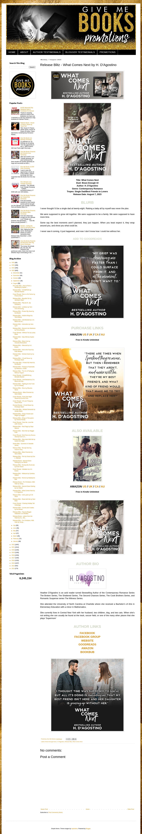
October (15, 278)
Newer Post (44, 809)
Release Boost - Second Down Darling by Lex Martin (22, 461)
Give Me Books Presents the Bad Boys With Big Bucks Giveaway (27, 242)
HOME (11, 52)
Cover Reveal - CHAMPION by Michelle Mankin (22, 376)
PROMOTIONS (107, 52)
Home (88, 809)
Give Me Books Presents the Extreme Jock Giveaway (27, 153)
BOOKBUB (87, 652)
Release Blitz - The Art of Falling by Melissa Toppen (23, 371)
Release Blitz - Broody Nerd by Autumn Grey (22, 448)
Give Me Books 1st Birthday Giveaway (26, 138)
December (16, 273)
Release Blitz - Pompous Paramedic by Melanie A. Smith (24, 367)
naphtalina (74, 828)
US (84, 334)
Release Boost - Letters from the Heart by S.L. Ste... (22, 517)
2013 (13, 568)
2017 (13, 558)
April (14, 533)
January (15, 541)
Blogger (88, 828)
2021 (13, 547)
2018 (13, 555)
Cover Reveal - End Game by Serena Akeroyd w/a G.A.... (24, 436)
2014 (13, 566)
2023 (13, 270)
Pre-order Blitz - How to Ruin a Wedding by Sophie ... (22, 286)
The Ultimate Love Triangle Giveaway (26, 182)
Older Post (131, 809)
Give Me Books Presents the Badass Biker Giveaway (27, 212)
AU (103, 334)
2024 (13, 268)
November (16, 275)
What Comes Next (78, 741)
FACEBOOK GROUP (87, 636)
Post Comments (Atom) (55, 812)
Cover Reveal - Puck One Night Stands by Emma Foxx (22, 397)
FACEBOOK (87, 633)
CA (97, 334)
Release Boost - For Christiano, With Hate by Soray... (24, 482)
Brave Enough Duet (50, 741)
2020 (13, 550)
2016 (13, 560)
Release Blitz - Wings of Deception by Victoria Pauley (23, 418)
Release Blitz (68, 741)
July (14, 525)
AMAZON (87, 648)
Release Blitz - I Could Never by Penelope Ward (22, 359)
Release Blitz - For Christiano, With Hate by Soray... (23, 521)
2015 (13, 563)
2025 (13, 265)
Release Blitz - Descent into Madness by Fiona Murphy (24, 329)
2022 (13, 544)
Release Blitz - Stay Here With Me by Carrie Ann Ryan (24, 440)
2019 (13, 552)
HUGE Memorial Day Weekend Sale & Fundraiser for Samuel (27, 109)
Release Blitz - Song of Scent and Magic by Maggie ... (23, 414)
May (14, 531)
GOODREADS (87, 644)
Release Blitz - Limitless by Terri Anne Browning (22, 307)
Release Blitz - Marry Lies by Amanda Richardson (21, 342)
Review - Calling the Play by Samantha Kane (27, 226)
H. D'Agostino (60, 741)
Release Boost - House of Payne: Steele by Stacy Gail (27, 124)
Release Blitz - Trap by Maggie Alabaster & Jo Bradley (22, 512)
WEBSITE (87, 640)
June (14, 528)
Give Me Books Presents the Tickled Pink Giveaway (27, 197)
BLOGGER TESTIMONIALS (80, 52)
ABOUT (24, 52)
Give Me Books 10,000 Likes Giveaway (27, 167)
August (15, 283)
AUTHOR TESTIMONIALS (47, 52)
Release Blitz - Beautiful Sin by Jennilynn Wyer (22, 299)
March (15, 536)
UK (91, 334)
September (16, 281)
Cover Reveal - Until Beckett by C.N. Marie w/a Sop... (24, 380)
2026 (13, 262)
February (16, 538)
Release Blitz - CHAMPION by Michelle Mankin (22, 290)
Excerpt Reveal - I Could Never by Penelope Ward (23, 406)
